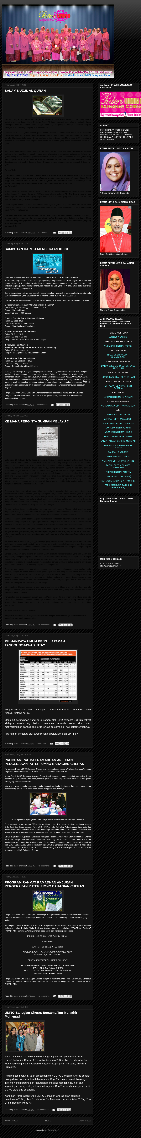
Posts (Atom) (53, 1130)
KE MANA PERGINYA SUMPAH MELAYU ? (37, 421)
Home (48, 1120)
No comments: (44, 232)
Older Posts (85, 1120)
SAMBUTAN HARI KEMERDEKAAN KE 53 (36, 249)
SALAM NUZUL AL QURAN (25, 90)
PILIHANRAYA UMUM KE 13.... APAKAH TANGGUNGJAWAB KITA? (35, 643)
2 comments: (42, 405)
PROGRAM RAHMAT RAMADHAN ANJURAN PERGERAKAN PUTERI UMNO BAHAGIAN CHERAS (44, 762)
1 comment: (42, 743)
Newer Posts (11, 1120)
